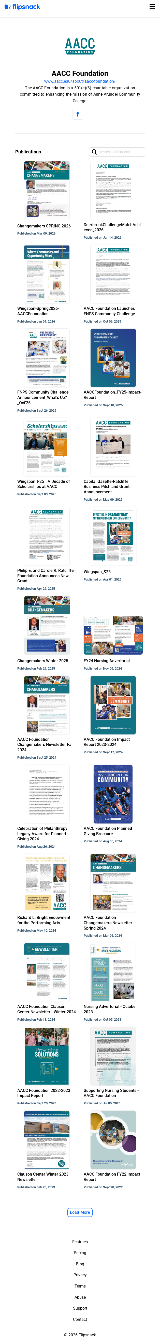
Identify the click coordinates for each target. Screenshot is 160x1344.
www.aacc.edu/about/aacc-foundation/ (80, 81)
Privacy (80, 1275)
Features (80, 1241)
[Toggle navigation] (153, 7)
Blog (80, 1264)
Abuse (80, 1297)
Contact (80, 1319)
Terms (80, 1286)
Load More (80, 1212)
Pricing (80, 1252)
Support (80, 1308)
